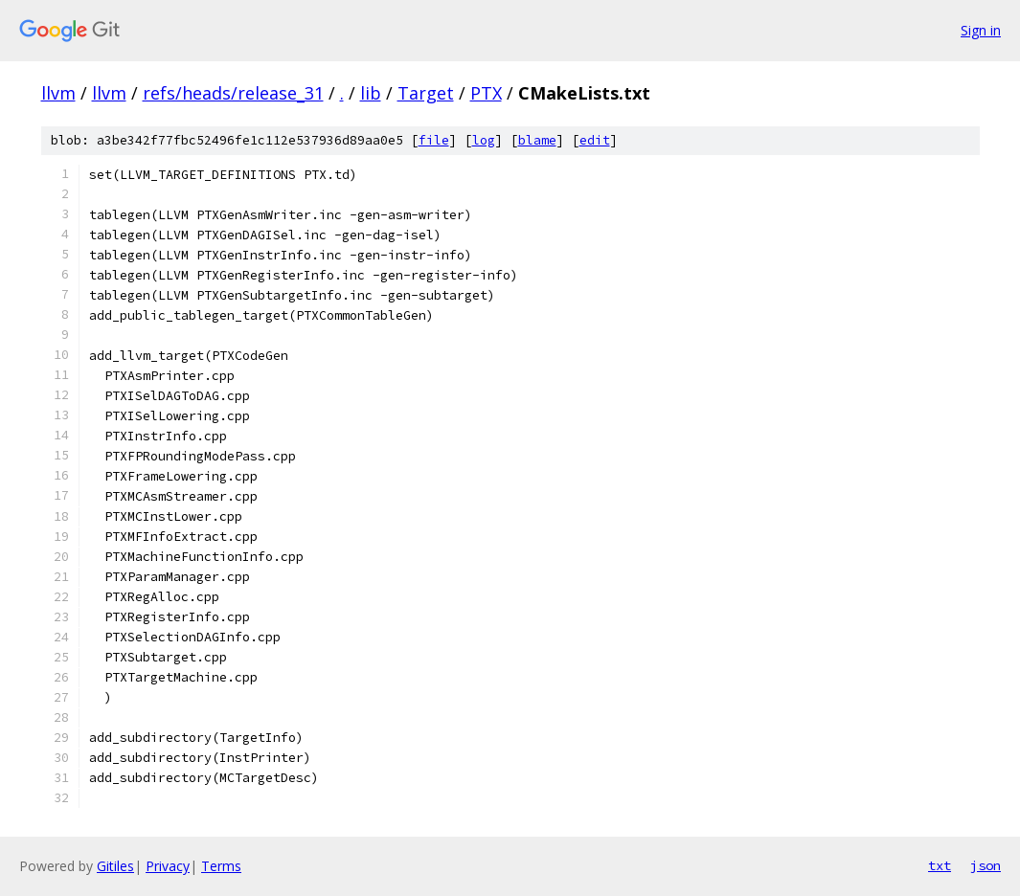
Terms (221, 866)
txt (939, 865)
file (434, 140)
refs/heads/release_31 (233, 92)
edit (594, 140)
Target (425, 92)
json (985, 865)
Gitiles (115, 866)
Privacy (168, 866)
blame (537, 140)
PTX (486, 92)
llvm (58, 92)
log (483, 140)
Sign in (981, 30)
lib (370, 92)
